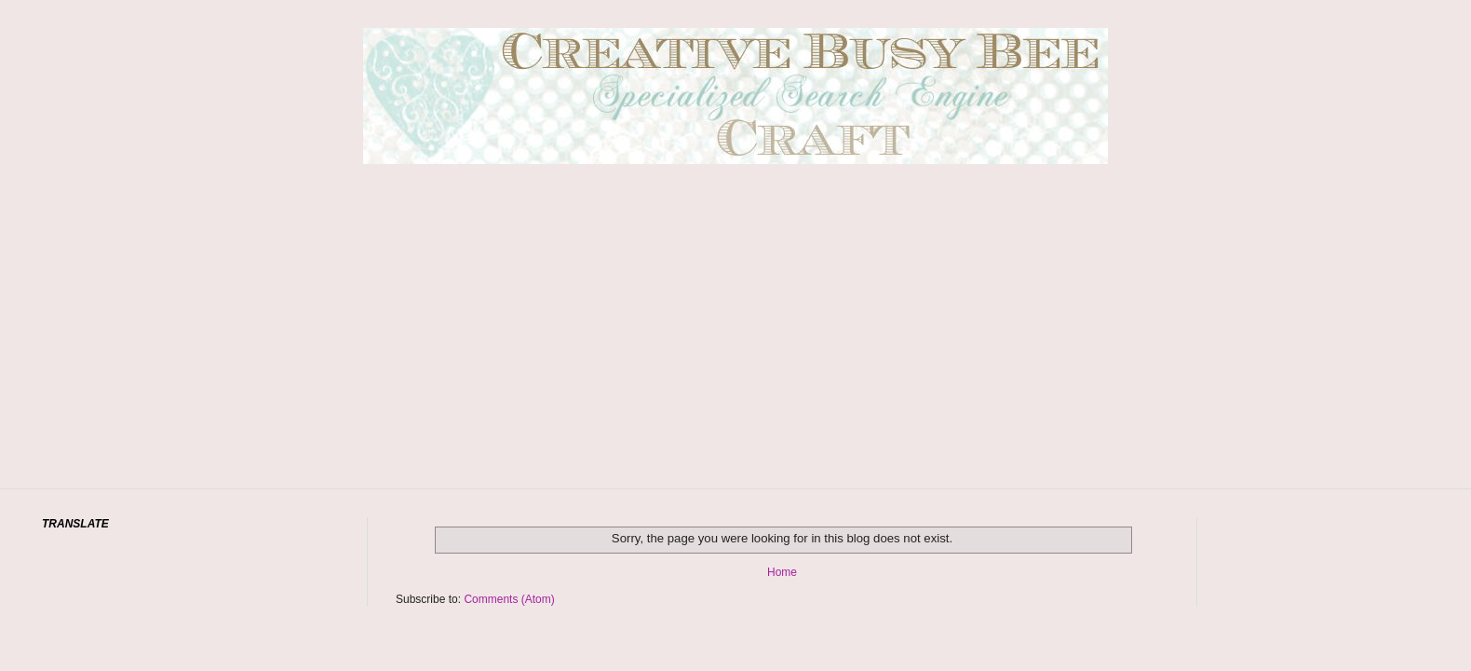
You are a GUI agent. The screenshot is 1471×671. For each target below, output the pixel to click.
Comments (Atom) (509, 599)
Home (782, 572)
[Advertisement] (735, 354)
